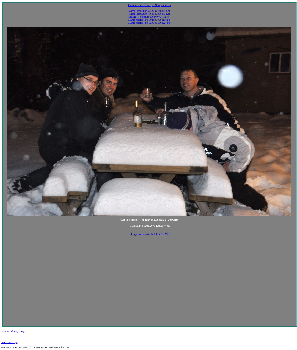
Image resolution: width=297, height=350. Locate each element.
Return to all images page (13, 331)
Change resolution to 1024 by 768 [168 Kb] (149, 20)
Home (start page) (9, 342)
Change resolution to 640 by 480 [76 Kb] (149, 13)
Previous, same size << (139, 5)
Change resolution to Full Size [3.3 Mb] (149, 234)
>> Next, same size (161, 5)
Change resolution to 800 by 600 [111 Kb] (149, 16)
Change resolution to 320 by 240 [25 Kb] (149, 11)
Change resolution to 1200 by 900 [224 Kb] (149, 23)
